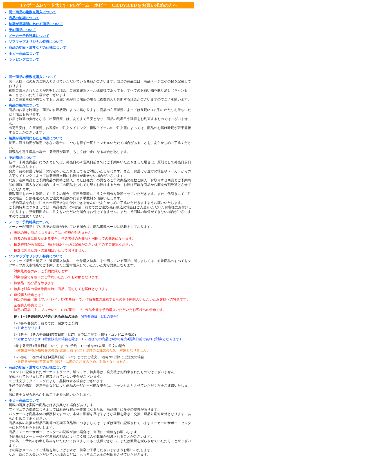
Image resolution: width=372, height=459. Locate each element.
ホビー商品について (24, 53)
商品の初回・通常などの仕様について (37, 48)
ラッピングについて (24, 59)
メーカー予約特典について (29, 36)
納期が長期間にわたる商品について (36, 24)
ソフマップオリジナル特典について (36, 42)
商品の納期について (24, 18)
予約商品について (22, 30)
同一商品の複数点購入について (32, 12)
